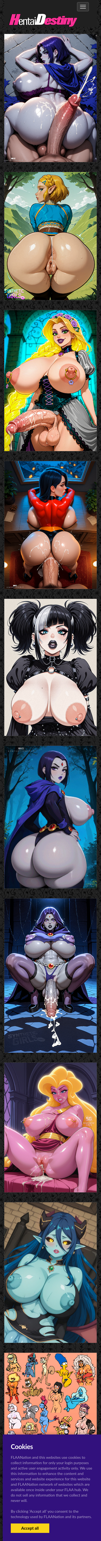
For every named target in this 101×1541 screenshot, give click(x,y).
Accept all (30, 1528)
